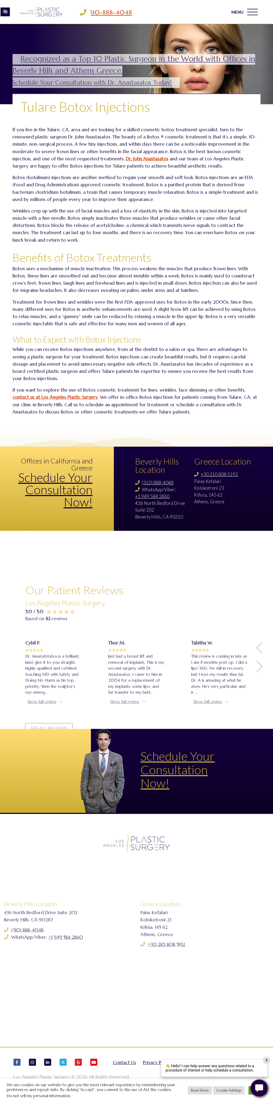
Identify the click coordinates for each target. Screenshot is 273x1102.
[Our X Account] (63, 1066)
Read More (200, 1090)
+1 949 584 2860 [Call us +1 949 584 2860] (152, 496)
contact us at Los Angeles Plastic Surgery (55, 397)
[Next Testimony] (259, 728)
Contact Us (124, 1064)
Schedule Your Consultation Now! (55, 489)
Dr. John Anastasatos (147, 159)
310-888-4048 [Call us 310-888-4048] (111, 13)
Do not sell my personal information (38, 1095)
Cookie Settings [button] (228, 1090)
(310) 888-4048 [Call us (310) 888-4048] (158, 482)
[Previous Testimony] (259, 710)
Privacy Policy (157, 1064)
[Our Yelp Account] (78, 1066)
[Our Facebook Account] (17, 1066)
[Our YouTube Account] (94, 1066)
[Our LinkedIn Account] (48, 1066)
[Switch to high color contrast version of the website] (5, 12)
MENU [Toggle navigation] (244, 12)
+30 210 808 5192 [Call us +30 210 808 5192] (219, 474)
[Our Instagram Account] (32, 1066)
